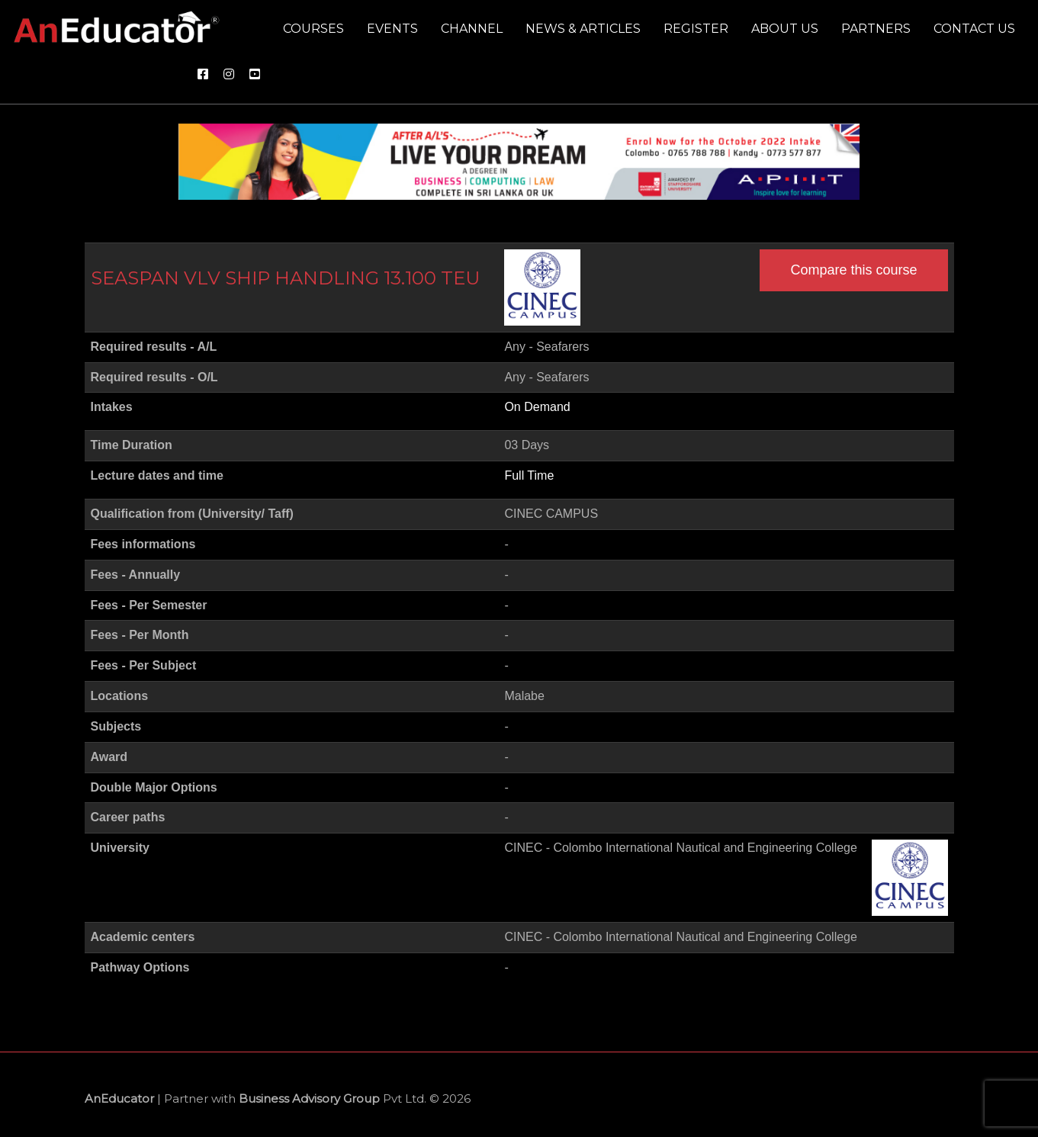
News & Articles (583, 28)
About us (784, 28)
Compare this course (853, 270)
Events (392, 28)
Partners (876, 28)
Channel (472, 28)
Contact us (974, 28)
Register (696, 28)
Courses (313, 28)
